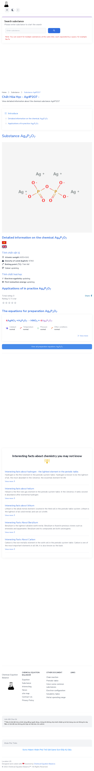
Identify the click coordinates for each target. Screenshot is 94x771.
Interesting (26, 686)
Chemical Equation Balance (44, 764)
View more (83, 336)
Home (4, 92)
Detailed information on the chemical (28, 118)
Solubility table (53, 694)
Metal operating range (56, 697)
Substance (15, 92)
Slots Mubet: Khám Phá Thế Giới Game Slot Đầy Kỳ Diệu (47, 749)
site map (25, 693)
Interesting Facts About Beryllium (21, 522)
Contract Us (27, 697)
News (24, 690)
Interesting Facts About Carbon (20, 539)
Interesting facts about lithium (19, 505)
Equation (26, 679)
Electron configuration (55, 690)
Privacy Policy (28, 700)
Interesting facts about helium (19, 488)
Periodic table (52, 680)
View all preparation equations (47, 346)
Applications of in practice (23, 123)
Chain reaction (52, 677)
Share (88, 295)
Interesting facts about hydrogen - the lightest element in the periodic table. (41, 471)
